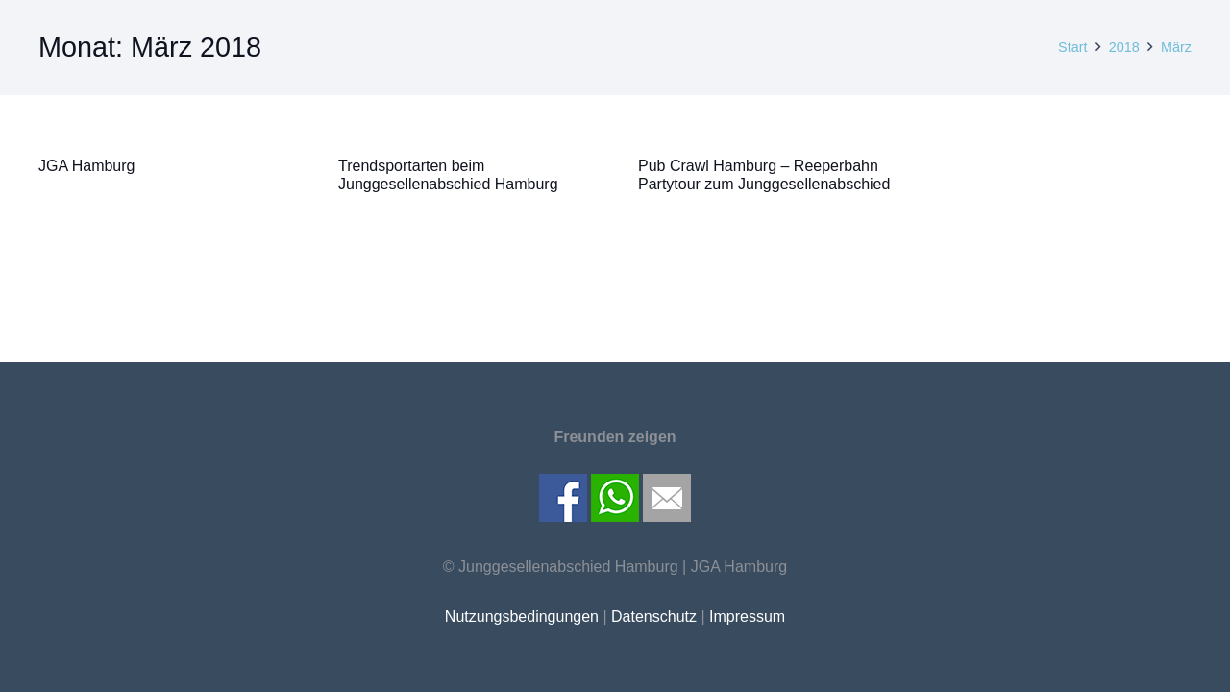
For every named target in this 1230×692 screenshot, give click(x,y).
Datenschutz (654, 616)
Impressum (747, 616)
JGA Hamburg (86, 166)
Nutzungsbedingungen (522, 616)
